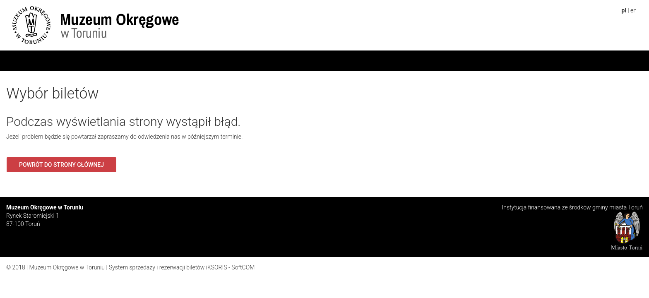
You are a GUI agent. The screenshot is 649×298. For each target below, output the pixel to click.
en (633, 10)
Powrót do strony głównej (61, 164)
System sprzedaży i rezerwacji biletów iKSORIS (168, 267)
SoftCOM (243, 267)
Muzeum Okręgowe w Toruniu (67, 267)
